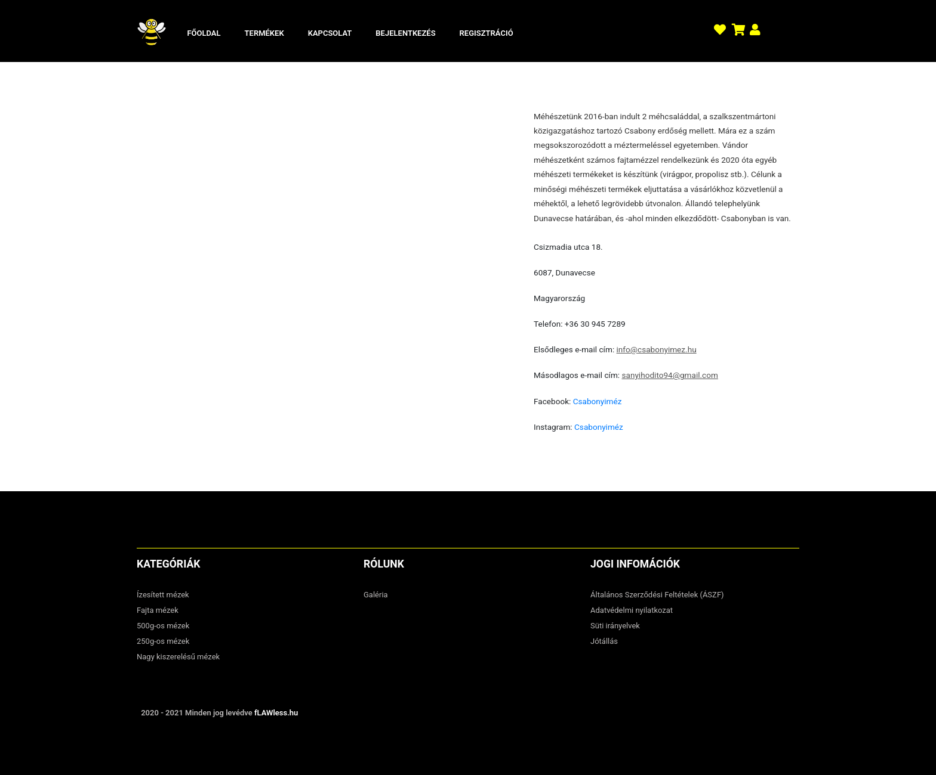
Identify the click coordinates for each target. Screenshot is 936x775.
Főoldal (203, 33)
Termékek (264, 33)
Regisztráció (486, 33)
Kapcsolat (330, 33)
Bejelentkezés (405, 33)
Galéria (376, 594)
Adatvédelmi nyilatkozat (631, 610)
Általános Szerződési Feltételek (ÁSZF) (657, 594)
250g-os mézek (163, 641)
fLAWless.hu (276, 712)
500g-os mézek (163, 625)
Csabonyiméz (597, 401)
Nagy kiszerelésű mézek (178, 656)
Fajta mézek (157, 610)
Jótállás (604, 641)
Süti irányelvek (615, 625)
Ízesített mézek (163, 594)
